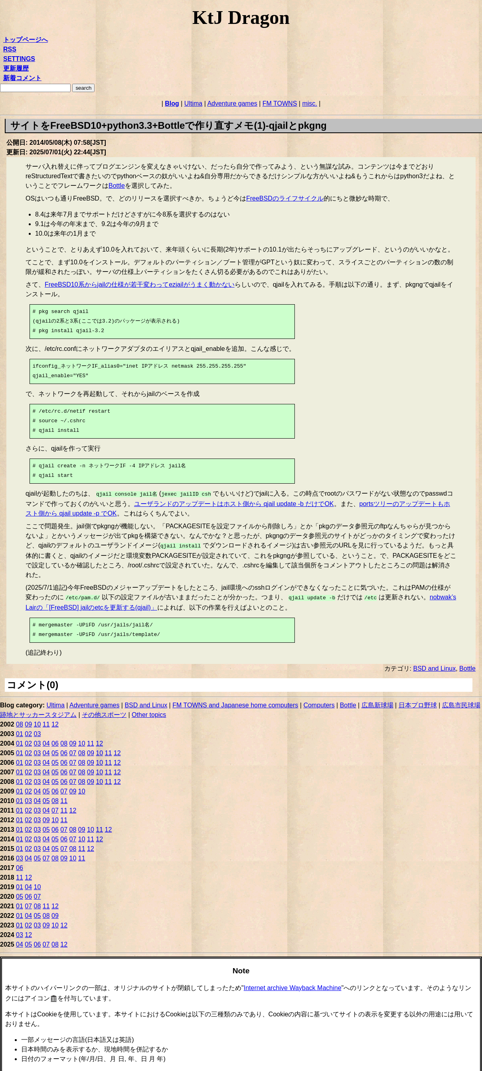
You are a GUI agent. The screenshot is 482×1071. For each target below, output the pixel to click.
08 (19, 722)
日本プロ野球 (418, 702)
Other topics (149, 712)
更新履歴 (16, 68)
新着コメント (22, 78)
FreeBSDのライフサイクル (285, 198)
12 (55, 722)
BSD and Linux (434, 666)
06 (55, 741)
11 (46, 722)
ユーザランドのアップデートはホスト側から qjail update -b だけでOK (234, 503)
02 (28, 731)
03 (37, 731)
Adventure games (232, 103)
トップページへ (25, 39)
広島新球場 (377, 702)
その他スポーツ (104, 712)
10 (37, 722)
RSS (9, 49)
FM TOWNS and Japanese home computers (235, 702)
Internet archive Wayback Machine (293, 985)
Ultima (193, 103)
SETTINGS (19, 58)
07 (73, 750)
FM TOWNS (280, 103)
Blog (172, 103)
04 (46, 741)
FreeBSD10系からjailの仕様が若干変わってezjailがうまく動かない (140, 284)
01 (19, 731)
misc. (309, 103)
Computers (318, 702)
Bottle (117, 185)
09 (28, 722)
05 (55, 750)
